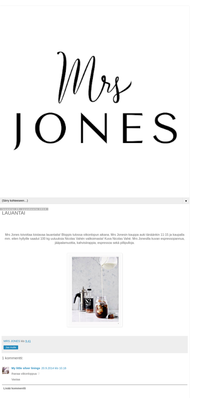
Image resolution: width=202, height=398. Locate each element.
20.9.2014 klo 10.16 (53, 368)
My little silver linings (25, 368)
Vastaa (15, 379)
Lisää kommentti (14, 388)
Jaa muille (11, 347)
